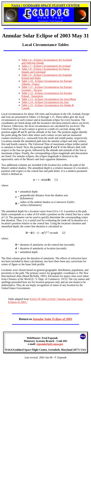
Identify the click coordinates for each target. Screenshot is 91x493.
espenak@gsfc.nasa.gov (49, 346)
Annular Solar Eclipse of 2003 (52, 321)
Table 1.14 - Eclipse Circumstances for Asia (45, 102)
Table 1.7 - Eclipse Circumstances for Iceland (46, 66)
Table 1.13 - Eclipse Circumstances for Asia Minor (48, 99)
